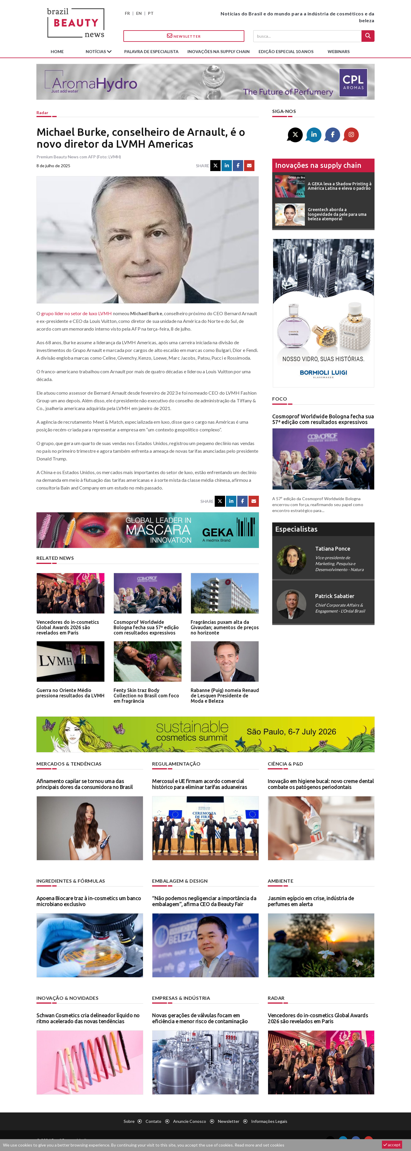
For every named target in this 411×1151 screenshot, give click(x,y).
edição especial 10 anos (286, 51)
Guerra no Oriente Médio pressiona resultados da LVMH (70, 693)
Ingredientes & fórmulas (70, 881)
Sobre (129, 1121)
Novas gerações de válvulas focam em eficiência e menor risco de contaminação (200, 1018)
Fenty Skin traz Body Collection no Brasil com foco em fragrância (146, 695)
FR (127, 13)
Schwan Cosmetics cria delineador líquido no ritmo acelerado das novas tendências (88, 1018)
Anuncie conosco (189, 1121)
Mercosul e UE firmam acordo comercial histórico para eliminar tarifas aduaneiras (199, 784)
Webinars (339, 51)
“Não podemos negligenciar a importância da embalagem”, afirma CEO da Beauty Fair (204, 901)
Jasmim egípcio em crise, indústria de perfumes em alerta (311, 901)
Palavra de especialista (151, 51)
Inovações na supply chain (218, 51)
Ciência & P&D (285, 763)
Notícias (96, 51)
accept (392, 1144)
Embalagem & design (180, 881)
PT (151, 13)
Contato (153, 1121)
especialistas (296, 529)
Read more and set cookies (259, 1144)
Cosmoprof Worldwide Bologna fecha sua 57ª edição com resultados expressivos (146, 627)
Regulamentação (176, 763)
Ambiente (280, 881)
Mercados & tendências (69, 763)
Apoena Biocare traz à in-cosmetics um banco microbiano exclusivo (88, 901)
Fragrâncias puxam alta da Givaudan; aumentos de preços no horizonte (225, 627)
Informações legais (269, 1121)
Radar (42, 112)
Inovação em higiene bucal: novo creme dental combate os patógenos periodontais (321, 784)
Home (57, 51)
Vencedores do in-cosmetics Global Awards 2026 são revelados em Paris (67, 627)
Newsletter (184, 36)
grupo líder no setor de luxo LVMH (76, 313)
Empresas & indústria (181, 998)
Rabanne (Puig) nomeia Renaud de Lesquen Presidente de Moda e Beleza (225, 695)
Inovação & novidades (67, 998)
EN (139, 13)
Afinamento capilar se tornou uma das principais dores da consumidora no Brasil (84, 784)
